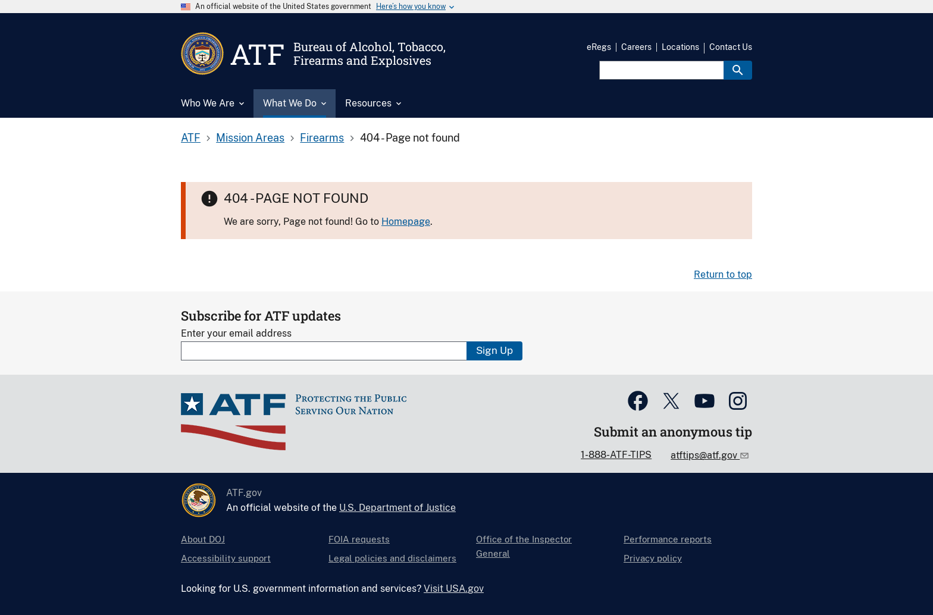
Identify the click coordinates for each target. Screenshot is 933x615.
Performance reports (668, 539)
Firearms (322, 137)
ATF (191, 137)
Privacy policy (653, 558)
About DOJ (203, 539)
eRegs (599, 47)
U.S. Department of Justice (397, 507)
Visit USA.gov (454, 588)
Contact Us (730, 47)
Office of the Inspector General (524, 546)
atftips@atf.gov (705, 455)
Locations (680, 47)
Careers (636, 47)
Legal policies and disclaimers (392, 558)
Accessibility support (226, 558)
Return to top (723, 274)
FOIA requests (359, 539)
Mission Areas (250, 137)
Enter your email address (236, 333)
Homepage (405, 221)
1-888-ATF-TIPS (616, 454)
